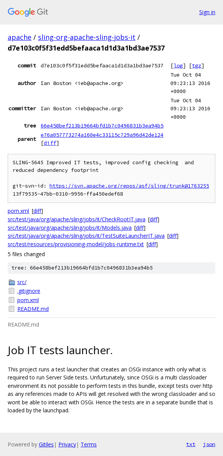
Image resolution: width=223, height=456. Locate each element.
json (209, 444)
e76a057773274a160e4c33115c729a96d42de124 (102, 134)
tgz (196, 65)
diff (50, 142)
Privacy (67, 444)
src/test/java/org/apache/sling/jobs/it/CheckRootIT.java (76, 219)
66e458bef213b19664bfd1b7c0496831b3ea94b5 (102, 125)
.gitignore (28, 290)
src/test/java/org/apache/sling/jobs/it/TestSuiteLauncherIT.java (86, 235)
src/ (21, 282)
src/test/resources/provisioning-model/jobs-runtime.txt (76, 244)
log (178, 65)
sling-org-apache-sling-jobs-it (86, 37)
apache (19, 37)
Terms (89, 444)
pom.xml (18, 210)
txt (190, 444)
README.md (33, 308)
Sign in (207, 12)
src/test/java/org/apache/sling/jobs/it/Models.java (70, 227)
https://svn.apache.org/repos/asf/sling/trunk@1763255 (129, 186)
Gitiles (46, 444)
